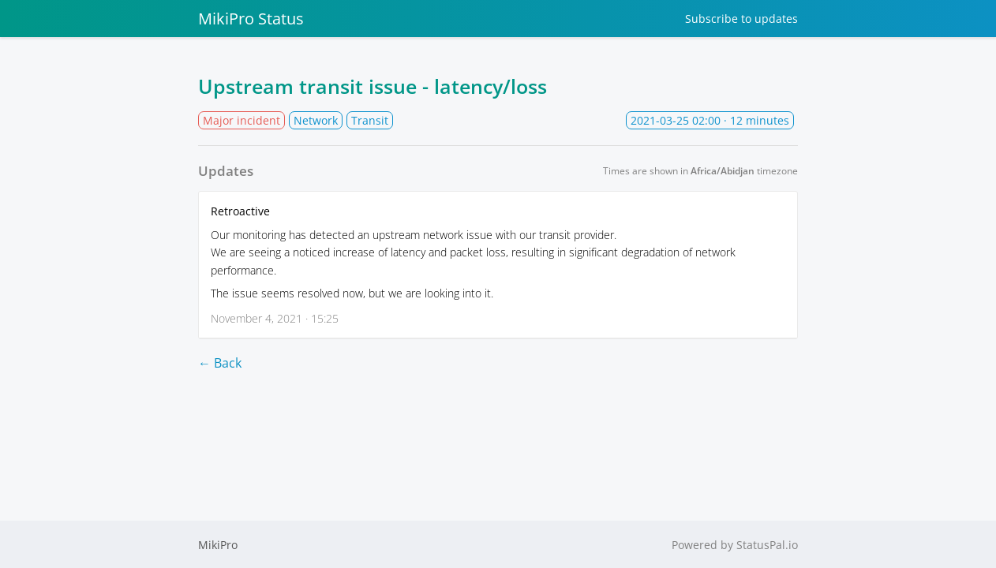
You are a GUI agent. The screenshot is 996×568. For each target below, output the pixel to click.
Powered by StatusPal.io (735, 544)
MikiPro (218, 544)
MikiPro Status (251, 18)
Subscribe (741, 18)
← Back (220, 363)
